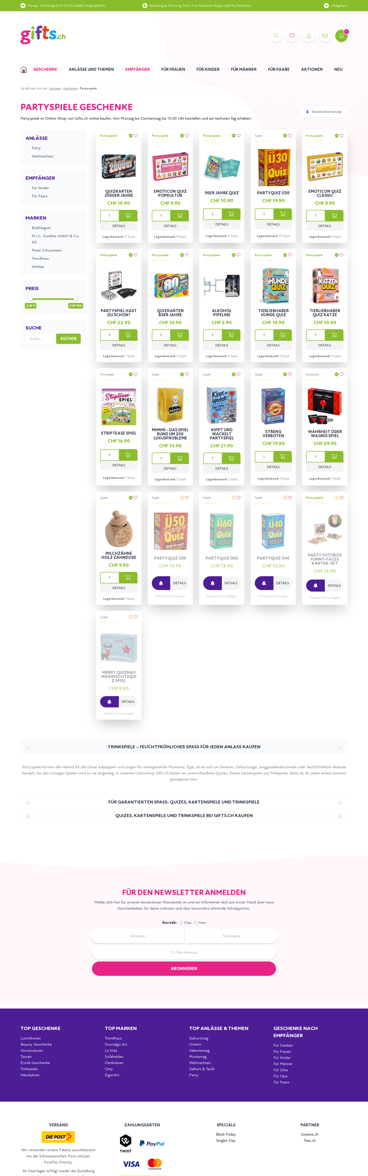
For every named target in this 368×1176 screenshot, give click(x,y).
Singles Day (226, 1140)
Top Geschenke (40, 1028)
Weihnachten (200, 1062)
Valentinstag (199, 1050)
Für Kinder (208, 69)
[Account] (309, 36)
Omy (109, 1068)
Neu (338, 69)
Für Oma (280, 1069)
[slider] (31, 299)
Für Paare (279, 69)
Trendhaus (113, 1038)
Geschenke (45, 69)
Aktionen (312, 69)
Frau (187, 923)
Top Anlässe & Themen (218, 1028)
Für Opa (280, 1075)
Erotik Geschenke (35, 1062)
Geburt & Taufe (202, 1068)
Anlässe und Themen (91, 69)
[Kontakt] (325, 36)
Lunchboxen (30, 1038)
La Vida (111, 1050)
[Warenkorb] (341, 36)
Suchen (68, 338)
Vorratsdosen (31, 1050)
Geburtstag (198, 1038)
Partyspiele (108, 136)
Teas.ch (310, 1140)
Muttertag (197, 1056)
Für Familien (283, 1045)
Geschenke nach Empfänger (295, 1031)
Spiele (258, 136)
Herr (202, 923)
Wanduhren (30, 1074)
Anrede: (169, 922)
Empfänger (137, 69)
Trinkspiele (107, 374)
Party (193, 1074)
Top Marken (121, 1028)
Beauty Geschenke (36, 1044)
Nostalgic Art (116, 1044)
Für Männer (244, 69)
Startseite (55, 88)
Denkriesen (114, 1062)
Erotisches (312, 374)
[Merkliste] (292, 36)
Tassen (26, 1056)
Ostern (195, 1044)
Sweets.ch (309, 1134)
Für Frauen (173, 69)
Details (118, 226)
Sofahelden (114, 1056)
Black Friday (226, 1134)
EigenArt (112, 1074)
